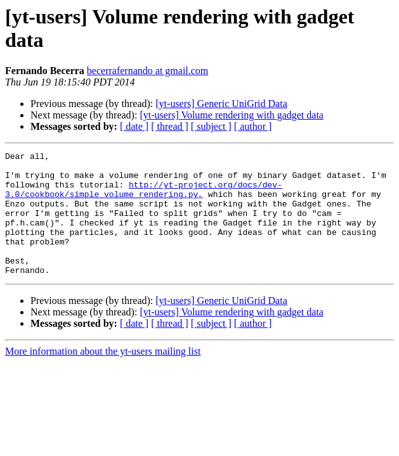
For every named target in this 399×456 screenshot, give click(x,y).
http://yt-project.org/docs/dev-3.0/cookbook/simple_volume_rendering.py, (143, 197)
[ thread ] (169, 126)
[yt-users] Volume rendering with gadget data (232, 115)
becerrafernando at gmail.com (147, 70)
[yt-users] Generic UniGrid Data (221, 103)
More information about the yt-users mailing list (102, 375)
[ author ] (253, 126)
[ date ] (134, 126)
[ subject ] (211, 126)
